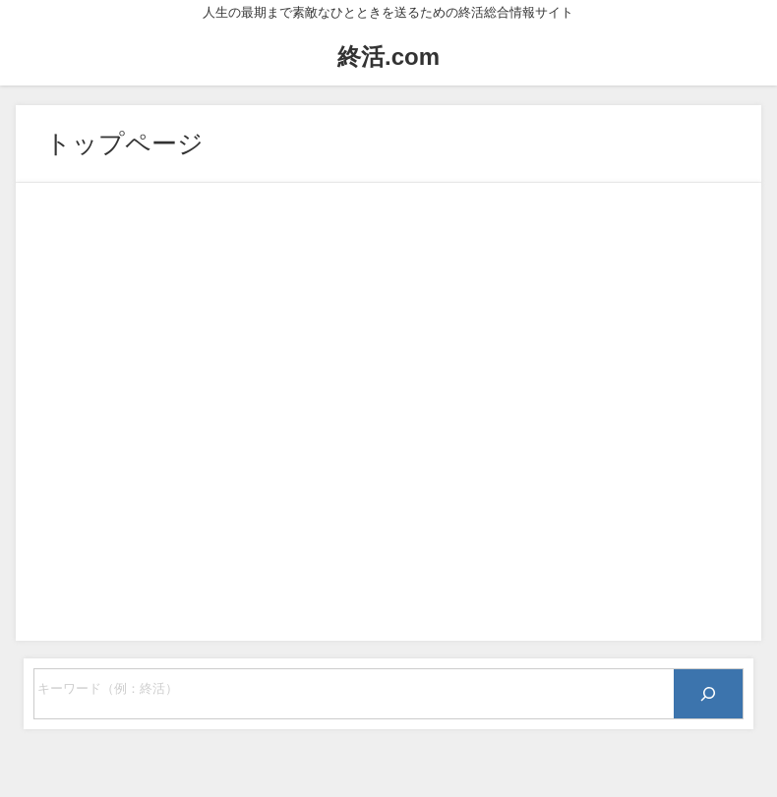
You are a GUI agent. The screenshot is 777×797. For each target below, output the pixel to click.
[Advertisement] (388, 412)
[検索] (709, 693)
